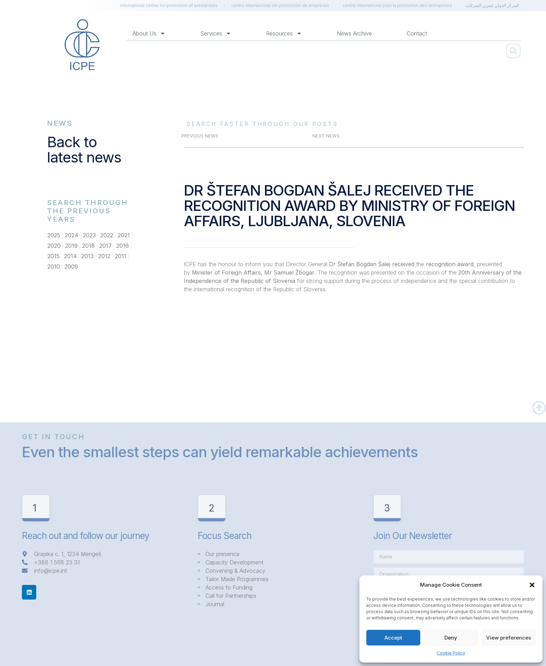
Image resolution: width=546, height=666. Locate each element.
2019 (71, 246)
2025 (53, 235)
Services (215, 33)
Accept (393, 637)
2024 (71, 235)
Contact (417, 33)
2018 (88, 246)
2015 (53, 256)
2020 (54, 246)
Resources (284, 33)
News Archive (354, 33)
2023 (89, 235)
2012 (104, 256)
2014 (70, 256)
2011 (120, 256)
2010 (53, 266)
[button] (532, 584)
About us (149, 33)
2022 (106, 235)
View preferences (508, 637)
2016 (122, 246)
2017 (105, 246)
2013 (87, 256)
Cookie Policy (451, 653)
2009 (71, 266)
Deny (450, 637)
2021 (124, 235)
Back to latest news (84, 149)
